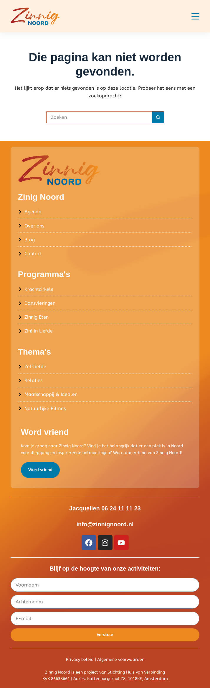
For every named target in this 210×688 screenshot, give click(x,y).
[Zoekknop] (158, 117)
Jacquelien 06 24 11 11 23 (104, 508)
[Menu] (195, 16)
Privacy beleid (80, 659)
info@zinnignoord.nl (105, 524)
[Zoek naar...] (99, 117)
